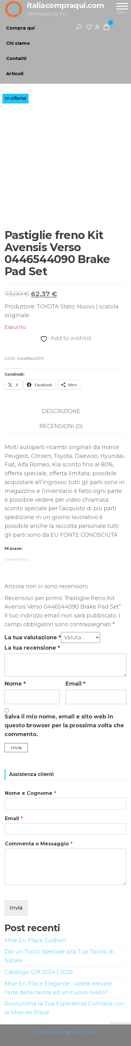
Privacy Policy (82, 1032)
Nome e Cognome (30, 793)
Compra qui (20, 28)
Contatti (16, 58)
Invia (16, 907)
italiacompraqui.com (65, 5)
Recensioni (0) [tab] (61, 426)
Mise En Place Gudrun (35, 940)
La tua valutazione (33, 637)
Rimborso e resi (51, 1032)
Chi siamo (18, 43)
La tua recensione (32, 647)
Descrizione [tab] (61, 411)
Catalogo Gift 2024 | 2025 (39, 972)
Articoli (14, 73)
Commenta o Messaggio (38, 844)
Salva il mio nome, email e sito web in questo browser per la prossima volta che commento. (64, 725)
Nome (15, 683)
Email (76, 683)
